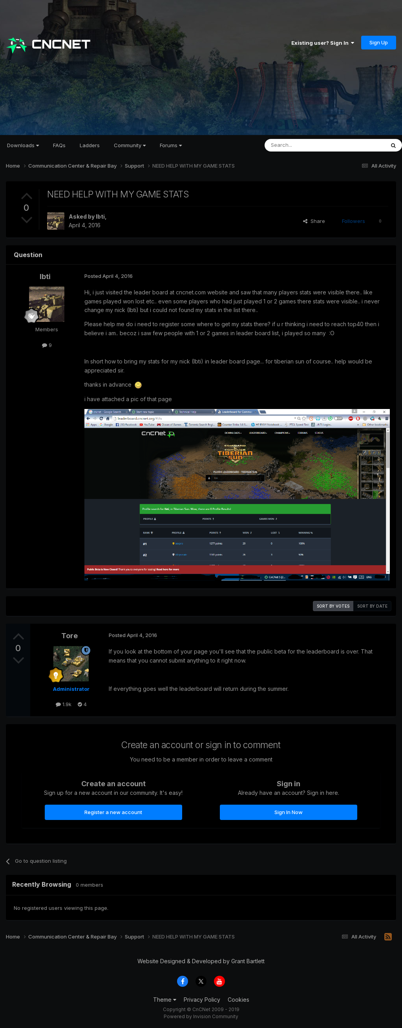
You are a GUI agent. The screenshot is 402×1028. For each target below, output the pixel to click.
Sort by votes (333, 606)
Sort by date (372, 606)
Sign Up (378, 42)
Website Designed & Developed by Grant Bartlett (201, 961)
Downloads (23, 145)
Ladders (90, 145)
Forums (171, 145)
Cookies (238, 999)
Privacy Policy (202, 999)
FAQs (59, 145)
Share (314, 221)
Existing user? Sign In (322, 43)
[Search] (305, 145)
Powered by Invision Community (201, 1016)
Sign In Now (288, 812)
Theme (164, 999)
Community (130, 145)
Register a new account (113, 812)
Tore (69, 636)
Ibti (100, 216)
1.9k (63, 704)
